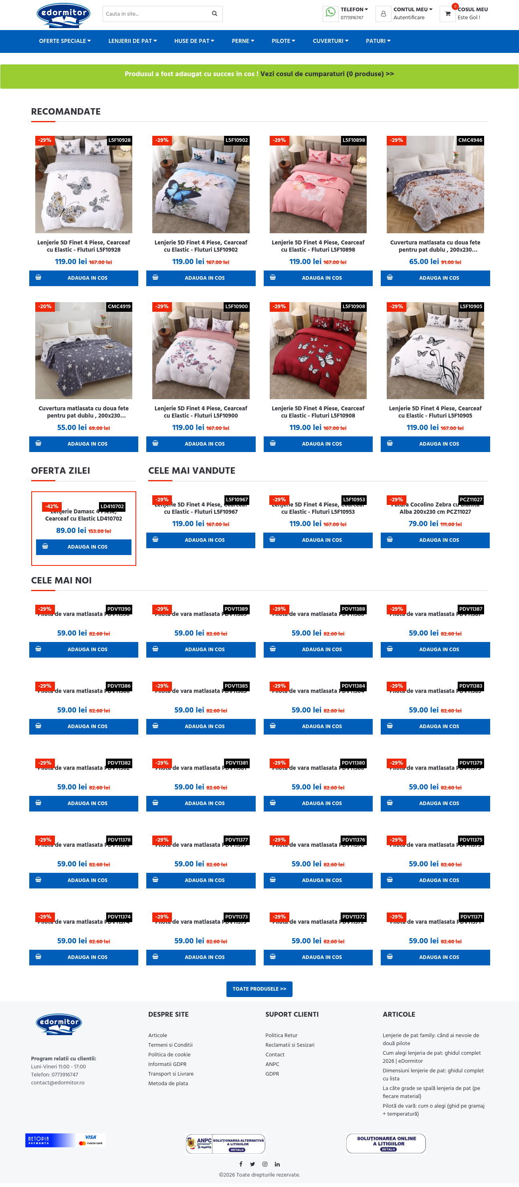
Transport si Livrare (171, 1077)
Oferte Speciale (65, 41)
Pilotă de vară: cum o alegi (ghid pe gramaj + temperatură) (434, 1113)
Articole (157, 1039)
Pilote (283, 41)
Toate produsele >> (259, 992)
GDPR (272, 1077)
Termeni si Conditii (170, 1049)
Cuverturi (331, 41)
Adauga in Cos (72, 278)
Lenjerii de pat (133, 41)
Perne (243, 41)
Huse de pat (194, 41)
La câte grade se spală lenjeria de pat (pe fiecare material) (431, 1096)
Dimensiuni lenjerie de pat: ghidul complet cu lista (433, 1078)
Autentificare (409, 17)
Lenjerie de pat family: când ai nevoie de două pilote (431, 1043)
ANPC (273, 1068)
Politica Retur (282, 1039)
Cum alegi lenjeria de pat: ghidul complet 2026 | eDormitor (432, 1061)
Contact (275, 1058)
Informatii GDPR (167, 1068)
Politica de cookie (169, 1058)
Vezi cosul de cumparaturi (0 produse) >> (327, 74)
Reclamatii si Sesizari (290, 1049)
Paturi (378, 41)
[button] (404, 10)
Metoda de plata (168, 1087)
